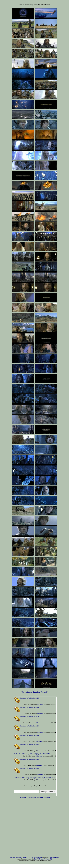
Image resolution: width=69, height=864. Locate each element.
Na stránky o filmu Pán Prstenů (34, 692)
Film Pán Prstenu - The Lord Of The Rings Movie (26, 857)
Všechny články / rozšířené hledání (35, 797)
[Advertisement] (34, 827)
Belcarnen (40, 704)
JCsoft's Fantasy (54, 857)
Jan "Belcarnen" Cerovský (43, 859)
